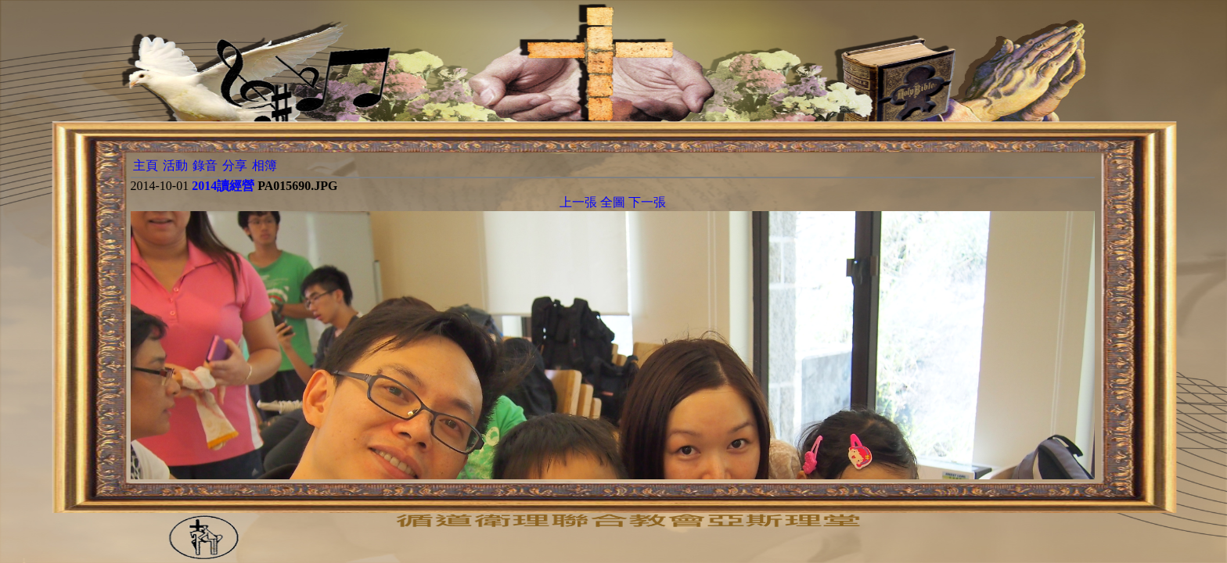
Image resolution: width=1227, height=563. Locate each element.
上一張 (578, 202)
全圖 (612, 202)
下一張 (647, 202)
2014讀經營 (223, 185)
